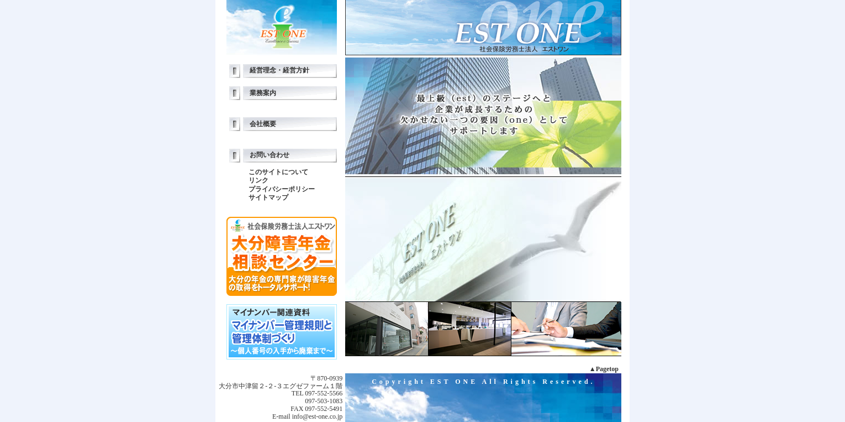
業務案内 (263, 93)
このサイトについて (278, 172)
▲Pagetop (604, 369)
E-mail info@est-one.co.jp (307, 416)
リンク (258, 180)
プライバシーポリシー (282, 189)
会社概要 (263, 124)
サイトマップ (268, 197)
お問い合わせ (269, 155)
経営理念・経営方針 (279, 70)
